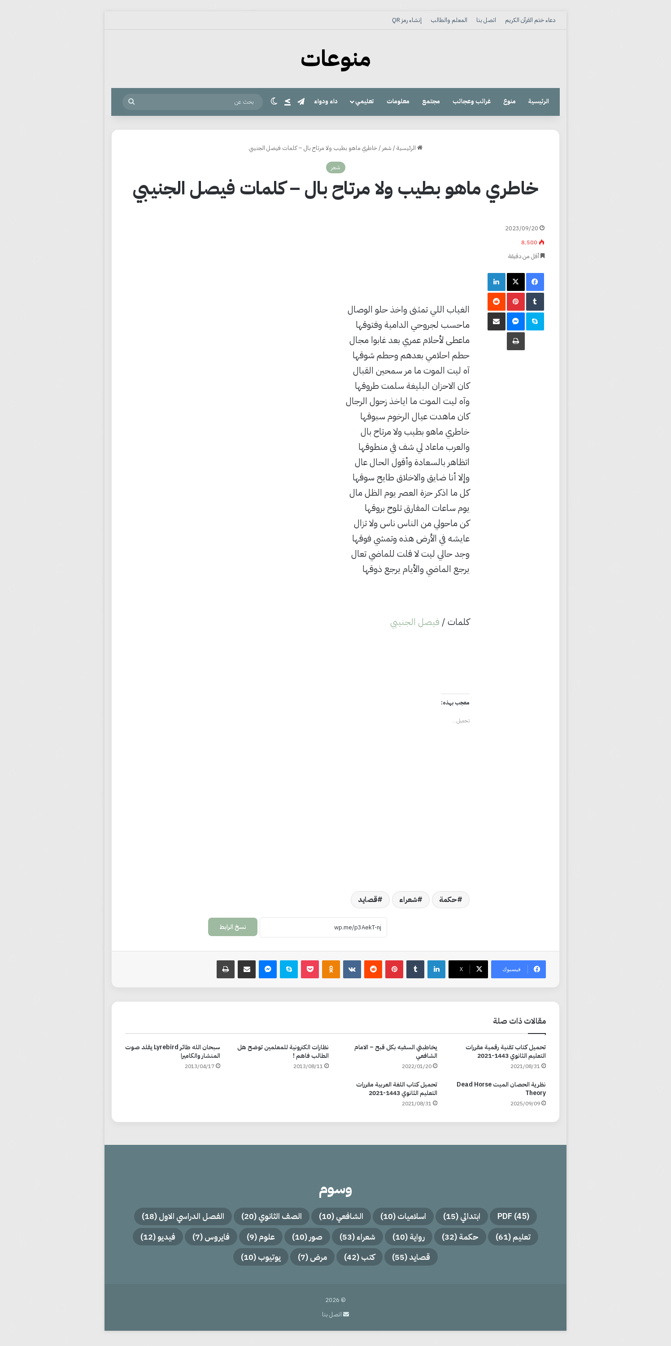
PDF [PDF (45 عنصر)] (532, 1217)
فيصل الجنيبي (415, 622)
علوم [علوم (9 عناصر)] (254, 1238)
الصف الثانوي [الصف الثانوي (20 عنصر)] (264, 1217)
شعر (387, 148)
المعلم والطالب (449, 20)
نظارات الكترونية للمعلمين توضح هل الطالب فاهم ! (283, 1051)
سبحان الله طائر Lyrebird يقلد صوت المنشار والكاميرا (172, 1051)
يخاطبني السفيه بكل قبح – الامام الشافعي (395, 1051)
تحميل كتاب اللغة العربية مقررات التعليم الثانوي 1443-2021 (396, 1089)
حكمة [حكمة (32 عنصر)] (473, 1238)
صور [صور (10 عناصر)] (305, 1238)
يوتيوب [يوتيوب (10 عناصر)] (252, 1260)
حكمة (448, 899)
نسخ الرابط (232, 927)
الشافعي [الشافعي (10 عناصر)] (342, 1217)
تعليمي (364, 101)
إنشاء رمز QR (407, 20)
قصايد (367, 899)
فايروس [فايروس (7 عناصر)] (198, 1238)
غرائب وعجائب (472, 101)
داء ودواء (326, 101)
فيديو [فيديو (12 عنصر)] (139, 1238)
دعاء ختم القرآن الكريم (530, 20)
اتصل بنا (486, 20)
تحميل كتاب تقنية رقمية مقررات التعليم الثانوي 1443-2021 (506, 1051)
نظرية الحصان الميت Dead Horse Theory (501, 1089)
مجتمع (431, 101)
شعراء (408, 899)
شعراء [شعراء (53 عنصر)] (360, 1238)
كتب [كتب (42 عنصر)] (362, 1260)
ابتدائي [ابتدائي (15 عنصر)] (475, 1217)
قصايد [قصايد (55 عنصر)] (419, 1260)
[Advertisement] (297, 237)
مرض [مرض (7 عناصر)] (310, 1260)
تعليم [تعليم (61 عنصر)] (532, 1238)
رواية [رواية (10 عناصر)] (417, 1238)
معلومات (398, 101)
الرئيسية (538, 101)
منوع (509, 101)
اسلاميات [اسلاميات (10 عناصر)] (411, 1217)
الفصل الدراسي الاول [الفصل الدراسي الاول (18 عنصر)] (166, 1217)
